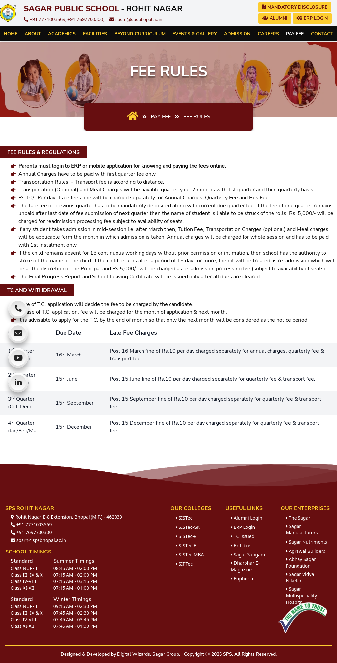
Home (10, 34)
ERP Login (312, 18)
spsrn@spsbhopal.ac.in (135, 19)
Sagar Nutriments (306, 542)
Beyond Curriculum (140, 34)
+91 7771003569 (31, 524)
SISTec (184, 518)
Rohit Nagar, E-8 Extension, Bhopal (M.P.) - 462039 (66, 517)
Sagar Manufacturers (302, 529)
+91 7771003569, (45, 19)
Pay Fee (295, 34)
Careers (268, 34)
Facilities (95, 34)
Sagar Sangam (248, 555)
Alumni (274, 18)
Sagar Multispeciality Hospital (301, 595)
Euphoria (242, 579)
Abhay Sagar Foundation (301, 562)
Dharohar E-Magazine (245, 566)
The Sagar (298, 518)
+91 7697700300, (85, 19)
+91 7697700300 (31, 532)
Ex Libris (241, 545)
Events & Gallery (194, 34)
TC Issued (242, 536)
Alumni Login (246, 518)
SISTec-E (186, 545)
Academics (62, 34)
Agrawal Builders (305, 551)
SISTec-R (186, 536)
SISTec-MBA (190, 555)
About (33, 34)
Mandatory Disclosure (294, 7)
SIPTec (184, 564)
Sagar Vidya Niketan (300, 577)
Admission (237, 34)
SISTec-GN (188, 527)
